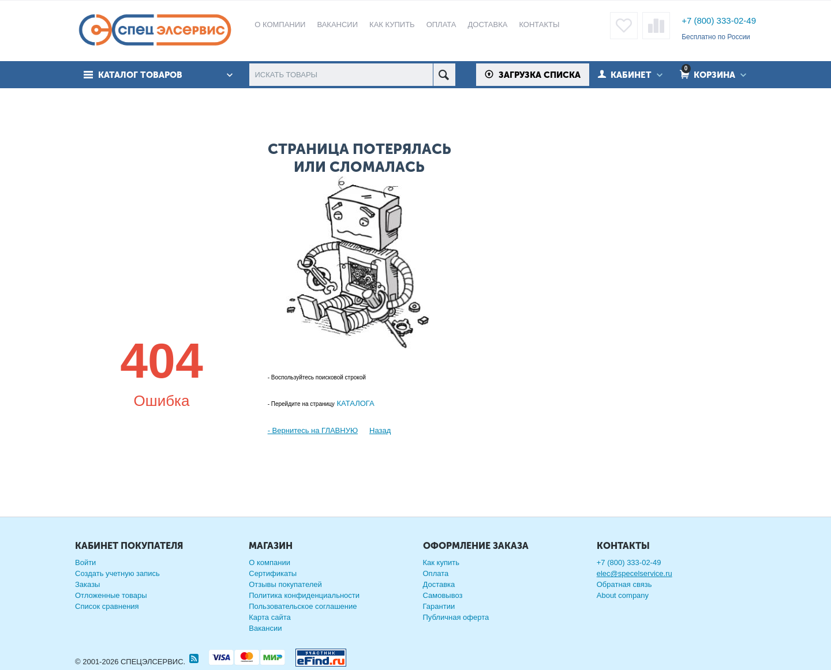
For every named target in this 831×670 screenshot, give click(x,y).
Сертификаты (273, 573)
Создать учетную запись (117, 573)
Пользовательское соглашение (303, 606)
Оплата (436, 573)
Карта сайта (269, 617)
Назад (380, 430)
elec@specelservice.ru (634, 573)
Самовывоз (443, 595)
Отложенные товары (111, 595)
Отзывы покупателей (285, 584)
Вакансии (265, 628)
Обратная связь (624, 584)
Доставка (439, 584)
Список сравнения (107, 606)
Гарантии (439, 606)
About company (623, 595)
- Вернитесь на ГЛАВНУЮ (313, 430)
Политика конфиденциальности (304, 595)
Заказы (87, 584)
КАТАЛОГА (355, 403)
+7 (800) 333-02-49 (719, 20)
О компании (269, 562)
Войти (85, 562)
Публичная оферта (456, 617)
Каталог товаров (140, 75)
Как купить (441, 562)
